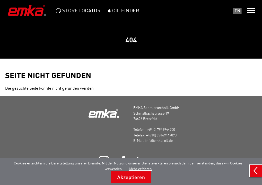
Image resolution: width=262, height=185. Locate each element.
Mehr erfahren (140, 168)
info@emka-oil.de (159, 140)
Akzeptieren (131, 177)
